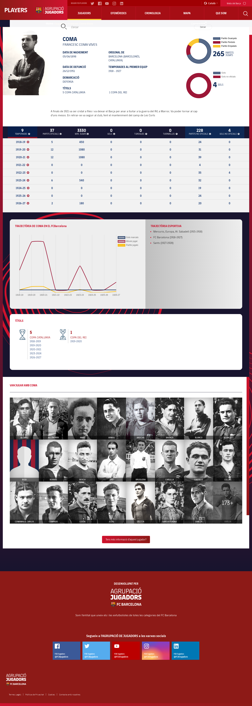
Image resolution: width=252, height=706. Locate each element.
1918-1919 (35, 341)
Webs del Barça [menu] (236, 3)
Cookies (51, 694)
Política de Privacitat (34, 694)
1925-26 (22, 195)
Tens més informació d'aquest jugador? (126, 539)
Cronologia (153, 13)
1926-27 (22, 203)
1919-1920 (35, 345)
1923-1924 (35, 353)
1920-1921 (35, 349)
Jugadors (84, 13)
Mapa (187, 13)
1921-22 (22, 165)
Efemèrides (119, 13)
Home (49, 23)
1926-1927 (35, 357)
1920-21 (22, 157)
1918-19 (22, 142)
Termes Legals (15, 694)
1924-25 (22, 188)
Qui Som (221, 13)
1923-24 (22, 180)
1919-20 (22, 149)
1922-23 (22, 172)
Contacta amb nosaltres (69, 694)
